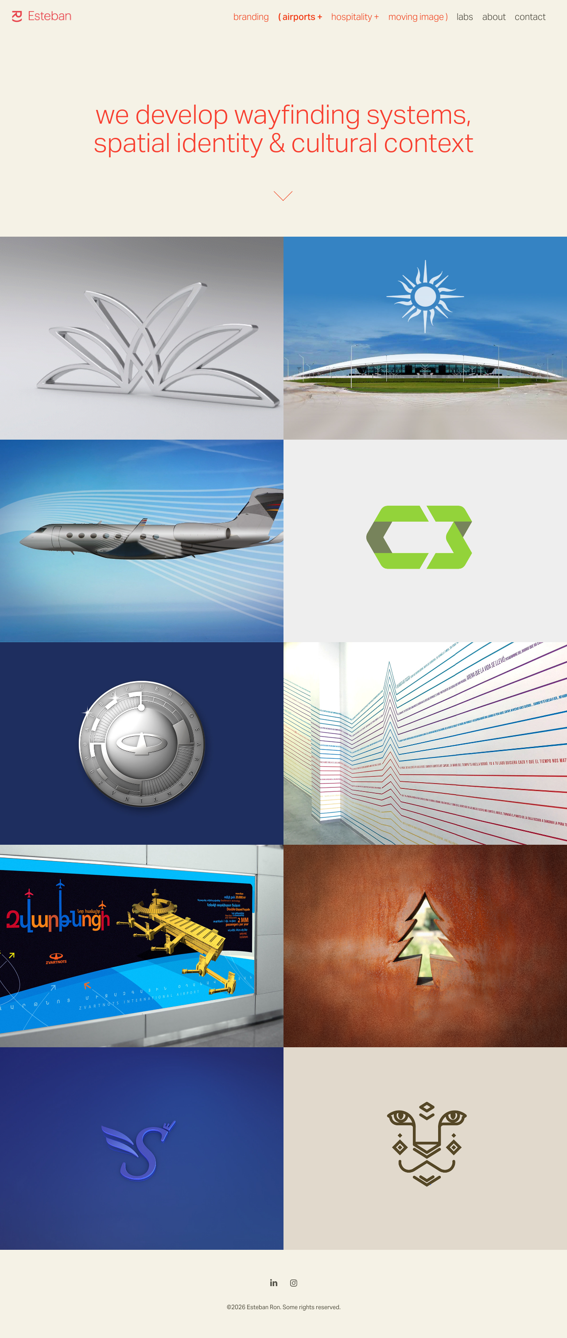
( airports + (300, 17)
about (494, 17)
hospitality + (355, 17)
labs (465, 17)
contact (530, 17)
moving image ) (418, 17)
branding (251, 17)
